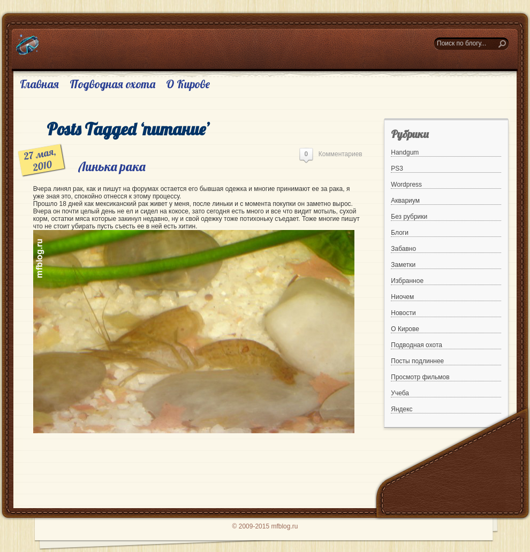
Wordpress (406, 184)
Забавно (403, 248)
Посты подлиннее (417, 361)
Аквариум (405, 200)
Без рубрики (409, 216)
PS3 (397, 168)
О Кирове (188, 84)
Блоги (399, 232)
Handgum (405, 152)
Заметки (403, 265)
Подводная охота (112, 84)
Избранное (407, 281)
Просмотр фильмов (420, 377)
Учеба (400, 393)
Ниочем (402, 297)
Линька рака (112, 166)
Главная (39, 84)
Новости (403, 313)
